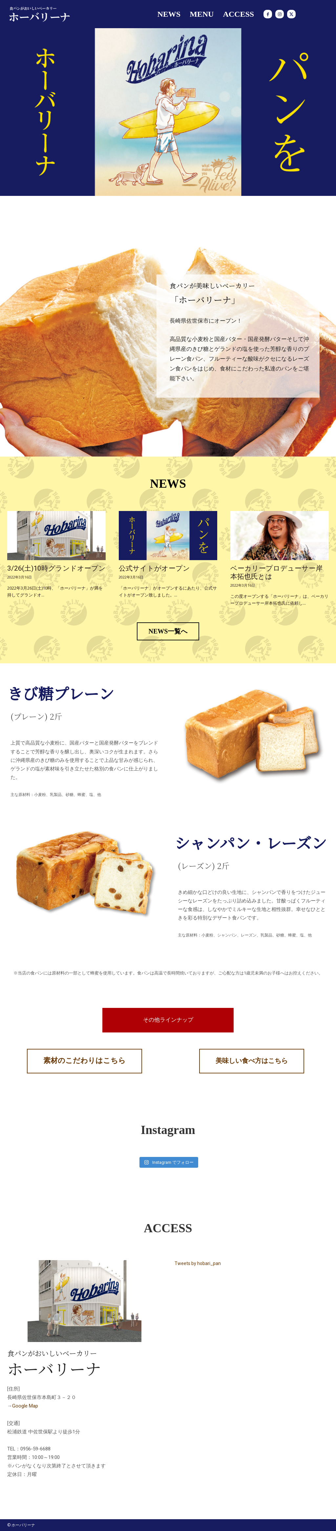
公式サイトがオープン (154, 568)
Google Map (25, 1406)
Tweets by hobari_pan (198, 1263)
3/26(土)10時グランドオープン (56, 568)
